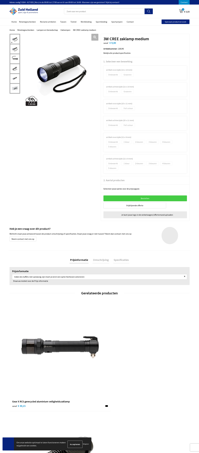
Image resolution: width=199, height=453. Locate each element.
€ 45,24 (108, 354)
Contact (184, 2)
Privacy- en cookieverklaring (158, 398)
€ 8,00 (63, 350)
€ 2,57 (153, 350)
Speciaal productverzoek (175, 21)
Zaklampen (65, 30)
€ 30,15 (19, 354)
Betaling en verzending (90, 402)
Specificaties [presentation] (120, 260)
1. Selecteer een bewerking (117, 61)
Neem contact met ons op (23, 239)
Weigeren (86, 444)
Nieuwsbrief (85, 398)
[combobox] (104, 11)
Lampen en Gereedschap (47, 30)
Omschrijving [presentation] (101, 260)
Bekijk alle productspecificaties (117, 53)
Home (12, 30)
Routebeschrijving (88, 405)
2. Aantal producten (114, 180)
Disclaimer (151, 402)
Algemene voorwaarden (156, 394)
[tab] (80, 260)
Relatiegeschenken (25, 30)
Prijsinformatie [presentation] (80, 260)
